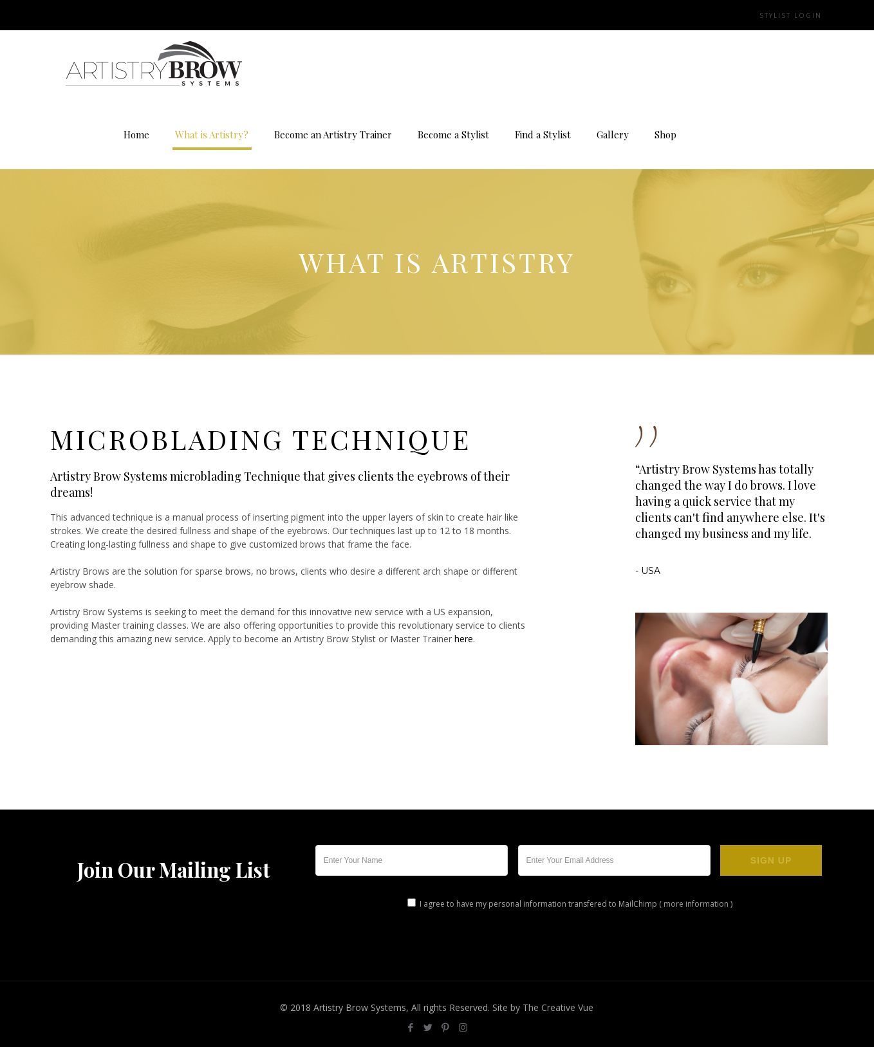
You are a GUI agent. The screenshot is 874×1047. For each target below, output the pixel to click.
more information (696, 903)
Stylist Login (790, 15)
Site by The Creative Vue (542, 1007)
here (463, 639)
